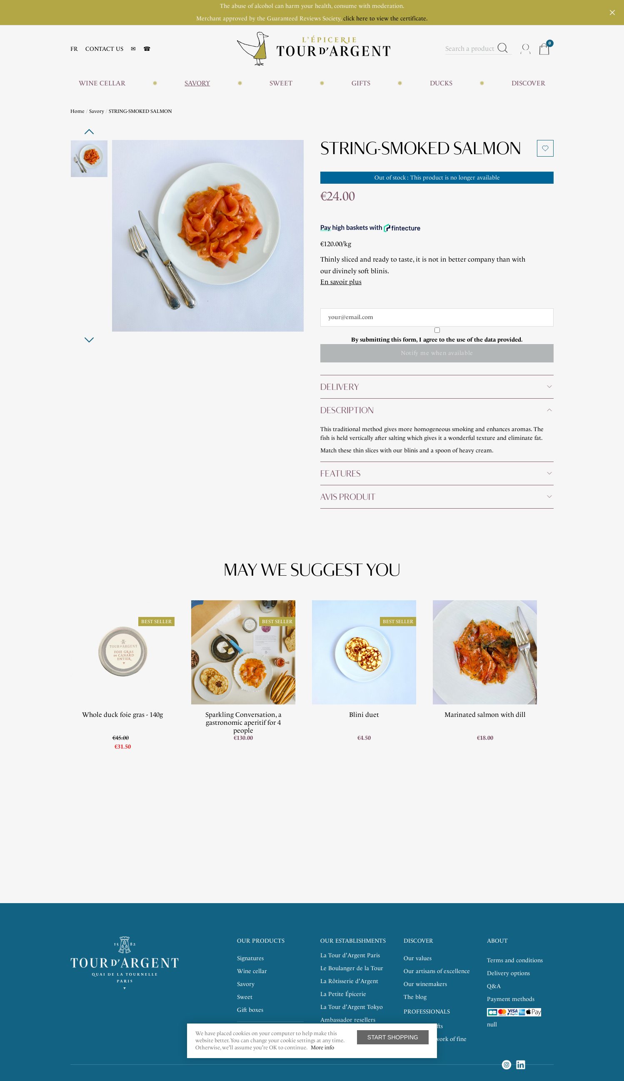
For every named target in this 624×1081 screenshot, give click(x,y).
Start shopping (392, 1037)
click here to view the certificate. (385, 18)
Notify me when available (437, 353)
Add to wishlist (545, 148)
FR (74, 48)
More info (322, 1047)
